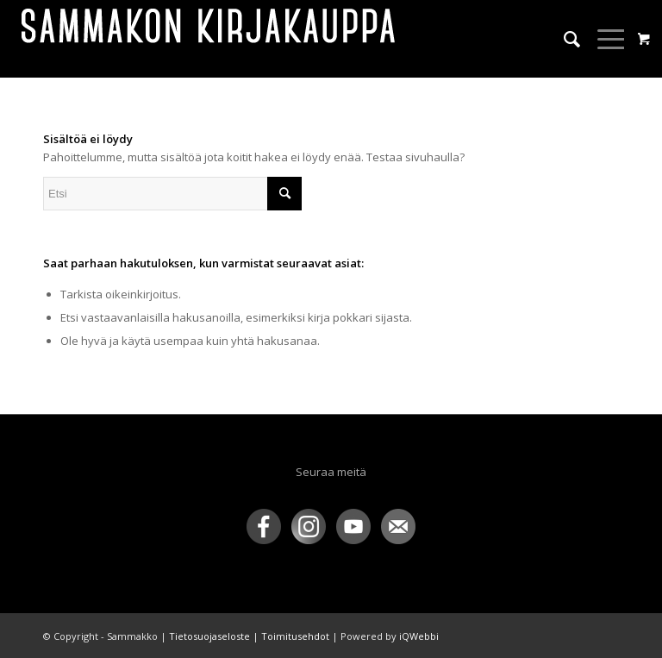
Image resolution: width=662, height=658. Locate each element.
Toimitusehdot (295, 636)
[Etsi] (563, 39)
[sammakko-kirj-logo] (209, 39)
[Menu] (604, 39)
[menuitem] (563, 39)
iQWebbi (419, 636)
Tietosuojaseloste (209, 636)
